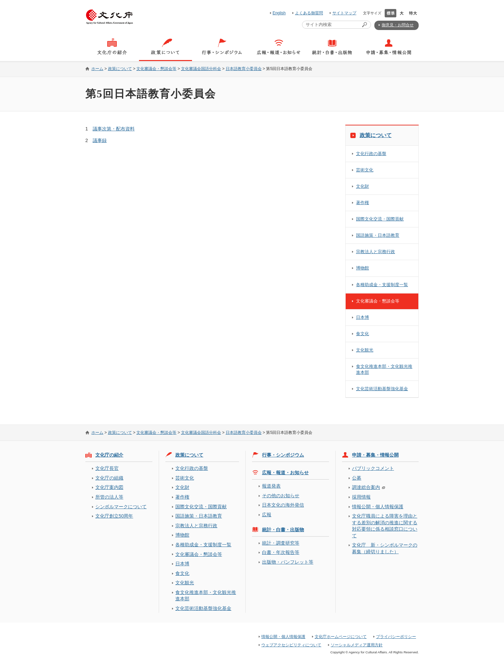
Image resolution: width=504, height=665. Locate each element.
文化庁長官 (107, 468)
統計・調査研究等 (280, 543)
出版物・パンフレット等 (287, 562)
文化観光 (364, 350)
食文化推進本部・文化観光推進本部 (384, 369)
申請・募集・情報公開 (375, 455)
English (279, 13)
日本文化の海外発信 (283, 505)
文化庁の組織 (109, 478)
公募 (356, 478)
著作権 (362, 202)
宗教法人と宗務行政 (375, 251)
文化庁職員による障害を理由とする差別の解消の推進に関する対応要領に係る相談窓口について (384, 525)
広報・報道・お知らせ (285, 472)
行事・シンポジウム (283, 455)
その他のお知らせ (280, 495)
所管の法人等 (109, 497)
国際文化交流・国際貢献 (380, 218)
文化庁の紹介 (109, 455)
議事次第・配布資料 (114, 128)
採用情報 (361, 497)
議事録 (100, 140)
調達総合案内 (366, 487)
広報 (266, 514)
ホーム (97, 68)
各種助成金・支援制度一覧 (382, 284)
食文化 (362, 333)
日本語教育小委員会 (244, 68)
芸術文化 (364, 169)
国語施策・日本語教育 (377, 235)
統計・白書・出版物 (283, 529)
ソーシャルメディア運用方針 (357, 645)
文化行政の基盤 (371, 153)
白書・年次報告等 (280, 552)
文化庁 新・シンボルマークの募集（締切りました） (384, 548)
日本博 (362, 317)
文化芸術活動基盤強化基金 (382, 388)
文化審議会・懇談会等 (156, 68)
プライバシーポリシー (396, 636)
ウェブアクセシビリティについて (291, 645)
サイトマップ (344, 13)
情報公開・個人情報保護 (377, 506)
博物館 (362, 267)
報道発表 (271, 486)
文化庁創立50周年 (114, 516)
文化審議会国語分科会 (201, 68)
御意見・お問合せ (398, 25)
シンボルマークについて (121, 506)
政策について (120, 68)
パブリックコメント (373, 468)
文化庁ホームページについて (341, 636)
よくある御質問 (309, 13)
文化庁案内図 (109, 487)
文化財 (362, 186)
